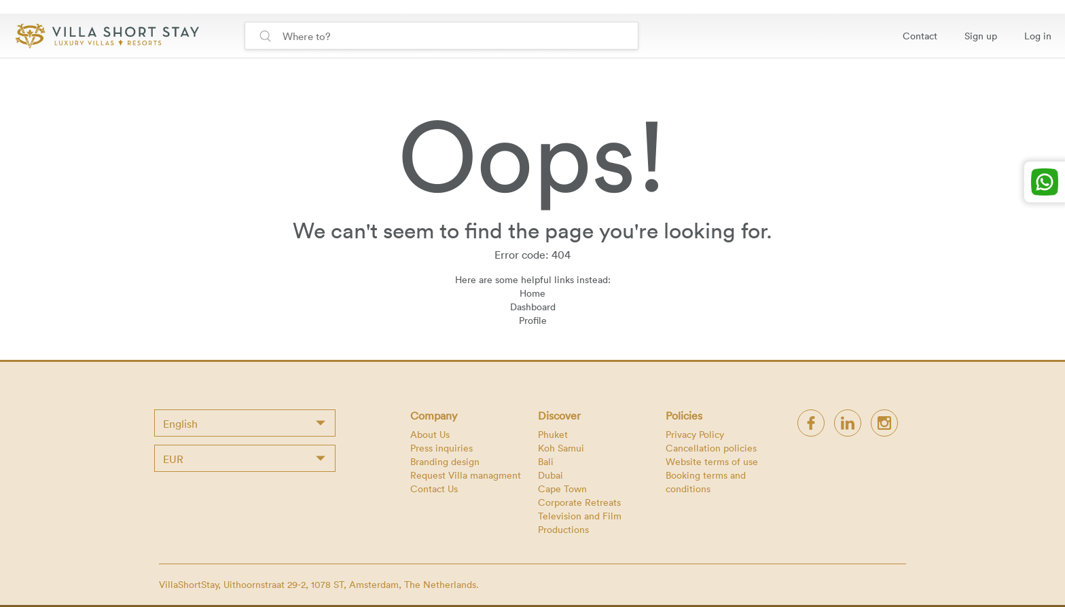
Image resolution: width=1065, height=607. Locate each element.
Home (532, 293)
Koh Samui (561, 447)
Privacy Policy (695, 434)
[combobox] (245, 423)
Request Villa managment (465, 474)
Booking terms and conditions (706, 481)
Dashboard (533, 306)
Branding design (445, 461)
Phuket (553, 434)
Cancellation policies (711, 447)
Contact (920, 35)
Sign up (980, 35)
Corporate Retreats (579, 502)
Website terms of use (712, 461)
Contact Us (434, 488)
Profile (533, 320)
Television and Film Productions (579, 522)
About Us (430, 434)
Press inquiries (441, 447)
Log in (1037, 35)
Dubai (550, 474)
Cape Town (562, 488)
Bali (546, 461)
